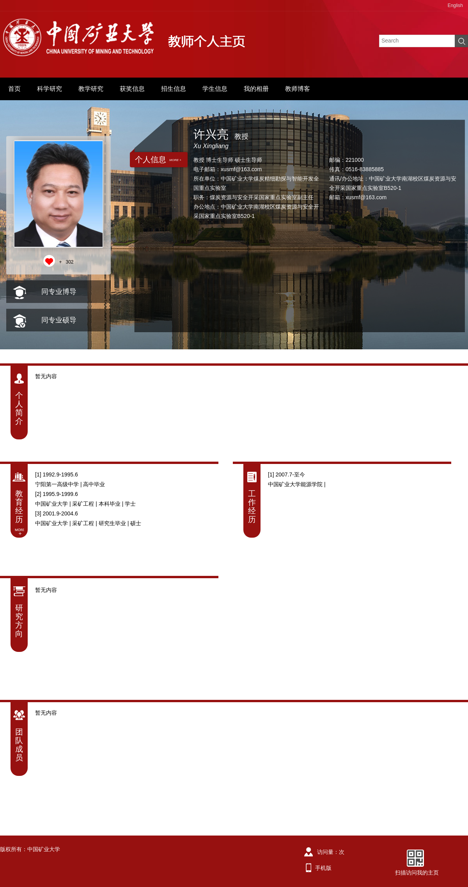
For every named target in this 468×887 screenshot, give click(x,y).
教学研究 (90, 88)
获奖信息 (132, 88)
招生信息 (173, 88)
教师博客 (297, 88)
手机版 (323, 868)
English (455, 5)
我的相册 (256, 88)
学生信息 (214, 88)
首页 (14, 88)
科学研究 (49, 88)
